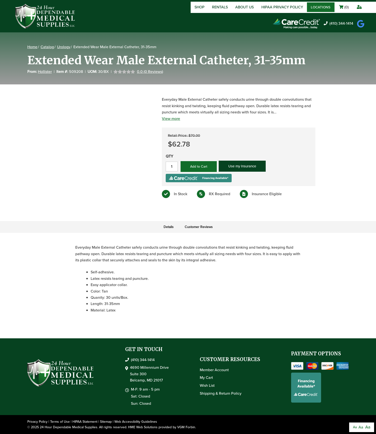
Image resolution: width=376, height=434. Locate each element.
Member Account (214, 370)
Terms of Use (60, 421)
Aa (355, 427)
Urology (63, 47)
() (344, 7)
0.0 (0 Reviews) (150, 71)
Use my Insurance (241, 166)
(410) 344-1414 (338, 23)
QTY (168, 156)
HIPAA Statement (84, 421)
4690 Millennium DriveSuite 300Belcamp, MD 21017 (149, 374)
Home (32, 47)
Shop (199, 7)
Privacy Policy (37, 421)
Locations (320, 7)
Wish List (207, 385)
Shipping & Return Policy (220, 393)
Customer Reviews (199, 226)
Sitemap (106, 421)
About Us (244, 7)
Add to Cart (197, 166)
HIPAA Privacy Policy (282, 7)
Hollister (45, 71)
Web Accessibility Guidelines (135, 421)
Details (169, 226)
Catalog (47, 47)
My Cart (206, 377)
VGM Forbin (186, 427)
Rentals (220, 7)
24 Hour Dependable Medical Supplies (68, 427)
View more (170, 118)
